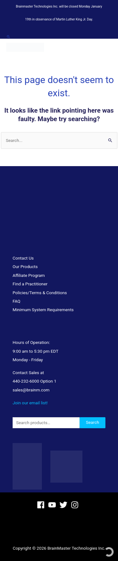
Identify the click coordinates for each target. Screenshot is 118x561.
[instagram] (76, 505)
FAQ (16, 301)
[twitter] (64, 505)
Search (92, 422)
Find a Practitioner (30, 283)
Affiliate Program (29, 275)
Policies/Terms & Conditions (40, 292)
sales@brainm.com (31, 389)
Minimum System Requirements (43, 309)
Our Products (25, 266)
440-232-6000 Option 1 (34, 381)
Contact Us (23, 258)
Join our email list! (30, 402)
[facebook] (42, 505)
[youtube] (53, 505)
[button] (8, 37)
